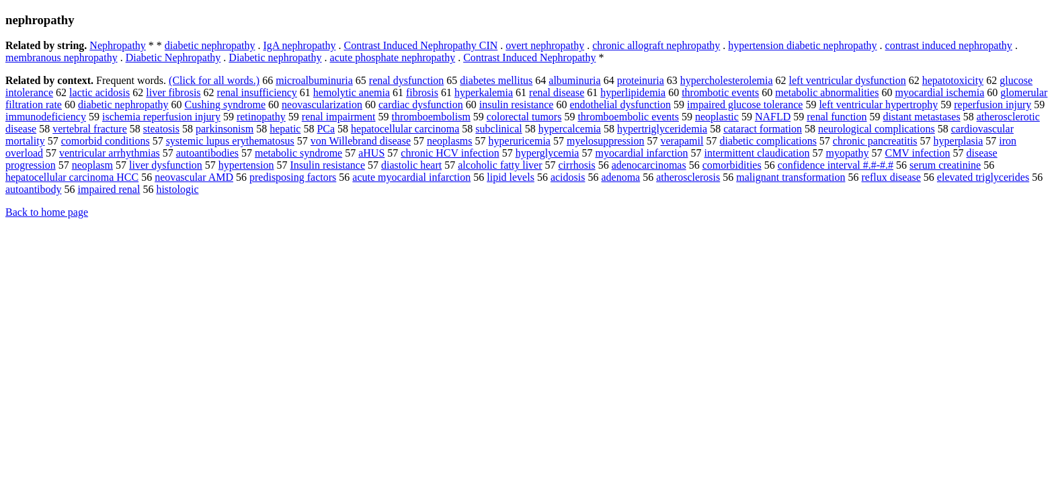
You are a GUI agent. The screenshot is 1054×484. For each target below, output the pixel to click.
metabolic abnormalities (827, 92)
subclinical (498, 128)
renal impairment (339, 116)
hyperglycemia (547, 153)
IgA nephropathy (299, 45)
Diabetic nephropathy (275, 57)
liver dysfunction (165, 165)
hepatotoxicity (953, 80)
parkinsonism (224, 128)
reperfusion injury (992, 104)
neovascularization (322, 104)
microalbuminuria (314, 80)
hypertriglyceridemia (662, 128)
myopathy (846, 153)
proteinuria (640, 80)
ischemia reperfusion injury (161, 116)
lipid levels (510, 177)
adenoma (620, 177)
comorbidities (732, 165)
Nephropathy (117, 45)
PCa (326, 128)
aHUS (371, 153)
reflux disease (890, 177)
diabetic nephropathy (210, 45)
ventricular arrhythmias (109, 153)
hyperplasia (958, 141)
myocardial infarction (641, 153)
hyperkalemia (483, 92)
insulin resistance (516, 104)
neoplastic (717, 116)
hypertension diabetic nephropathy (802, 45)
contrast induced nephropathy (948, 45)
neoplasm (92, 165)
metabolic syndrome (298, 153)
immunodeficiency (45, 116)
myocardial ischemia (939, 92)
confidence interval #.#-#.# (835, 165)
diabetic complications (767, 141)
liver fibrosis (173, 92)
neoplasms (450, 141)
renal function (836, 116)
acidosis (568, 177)
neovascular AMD (194, 177)
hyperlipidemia (632, 92)
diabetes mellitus (496, 80)
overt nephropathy (544, 45)
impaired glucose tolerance (745, 104)
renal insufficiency (257, 92)
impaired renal (109, 189)
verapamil (681, 141)
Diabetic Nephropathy (173, 57)
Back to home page (46, 212)
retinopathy (261, 116)
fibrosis (422, 92)
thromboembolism (431, 116)
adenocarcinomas (649, 165)
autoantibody (33, 189)
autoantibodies (207, 153)
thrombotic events (720, 92)
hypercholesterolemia (726, 80)
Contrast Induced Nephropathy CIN (420, 45)
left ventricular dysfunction (847, 80)
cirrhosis (577, 165)
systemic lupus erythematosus (230, 141)
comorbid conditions (105, 141)
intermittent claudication (757, 153)
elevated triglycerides (983, 177)
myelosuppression (606, 141)
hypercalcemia (569, 128)
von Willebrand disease (361, 141)
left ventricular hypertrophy (878, 104)
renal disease (556, 92)
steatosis (161, 128)
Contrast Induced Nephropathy (529, 57)
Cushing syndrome (225, 104)
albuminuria (574, 80)
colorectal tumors (524, 116)
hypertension (246, 165)
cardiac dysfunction (420, 104)
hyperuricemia (520, 141)
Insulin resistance (328, 165)
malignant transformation (790, 177)
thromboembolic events (628, 116)
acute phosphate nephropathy (393, 57)
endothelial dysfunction (620, 104)
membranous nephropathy (61, 57)
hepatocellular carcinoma (405, 128)
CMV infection (917, 153)
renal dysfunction (406, 80)
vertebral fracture (89, 128)
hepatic (285, 128)
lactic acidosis (99, 92)
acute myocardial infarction (411, 177)
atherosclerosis (688, 177)
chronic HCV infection (450, 153)
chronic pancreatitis (875, 141)
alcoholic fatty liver (500, 165)
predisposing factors (292, 177)
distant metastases (922, 116)
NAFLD (772, 116)
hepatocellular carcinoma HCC (71, 177)
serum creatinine (945, 165)
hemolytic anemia (351, 92)
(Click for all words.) (214, 80)
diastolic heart (411, 165)
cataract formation (762, 128)
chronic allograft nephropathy (656, 45)
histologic (177, 189)
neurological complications (876, 128)
